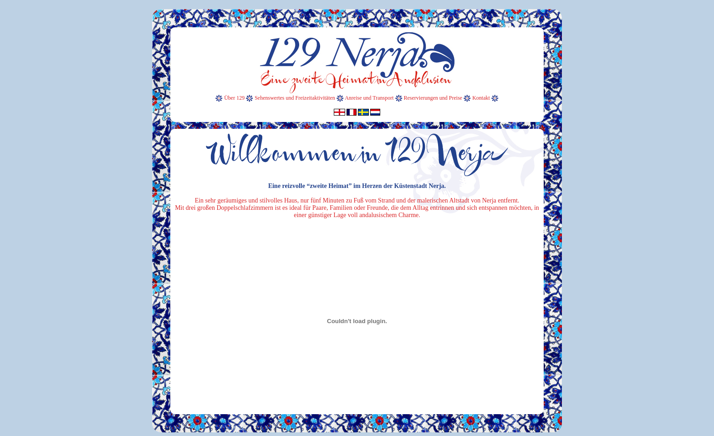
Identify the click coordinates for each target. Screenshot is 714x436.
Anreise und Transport (369, 98)
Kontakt (481, 98)
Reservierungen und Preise (433, 98)
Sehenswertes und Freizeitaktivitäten (295, 98)
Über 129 (234, 98)
